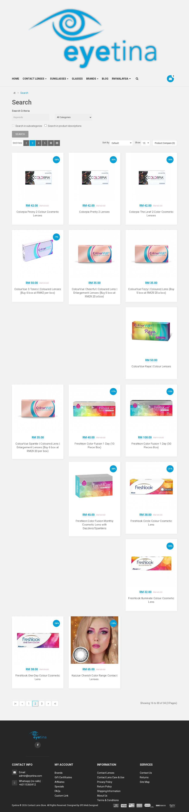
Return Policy (104, 786)
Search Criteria (21, 110)
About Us (102, 795)
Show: (138, 142)
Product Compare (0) (165, 143)
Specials (59, 786)
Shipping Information (108, 791)
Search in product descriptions (63, 125)
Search (24, 93)
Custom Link (61, 795)
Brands (59, 772)
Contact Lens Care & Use (110, 777)
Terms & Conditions (108, 800)
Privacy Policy (104, 782)
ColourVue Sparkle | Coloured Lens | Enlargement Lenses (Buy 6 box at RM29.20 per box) (37, 447)
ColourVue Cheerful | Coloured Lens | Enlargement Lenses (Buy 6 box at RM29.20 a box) (94, 293)
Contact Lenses (105, 772)
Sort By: (106, 142)
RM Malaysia (121, 78)
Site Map (145, 782)
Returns (144, 777)
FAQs (57, 791)
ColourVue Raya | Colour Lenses (151, 366)
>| (55, 703)
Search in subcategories (27, 125)
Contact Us (146, 772)
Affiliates (59, 782)
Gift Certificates (63, 777)
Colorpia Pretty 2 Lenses (94, 211)
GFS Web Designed (89, 805)
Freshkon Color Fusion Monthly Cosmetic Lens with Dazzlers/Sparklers (94, 524)
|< (16, 703)
